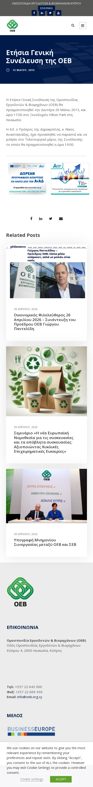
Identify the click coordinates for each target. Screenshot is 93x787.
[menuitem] (46, 8)
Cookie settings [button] (31, 779)
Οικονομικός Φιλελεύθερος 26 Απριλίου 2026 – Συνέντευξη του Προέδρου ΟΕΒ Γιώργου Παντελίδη (45, 321)
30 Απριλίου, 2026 (26, 309)
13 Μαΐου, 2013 (24, 70)
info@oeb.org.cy (29, 697)
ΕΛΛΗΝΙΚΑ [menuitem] (46, 8)
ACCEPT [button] (61, 779)
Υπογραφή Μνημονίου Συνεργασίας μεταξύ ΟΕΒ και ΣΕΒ (45, 542)
